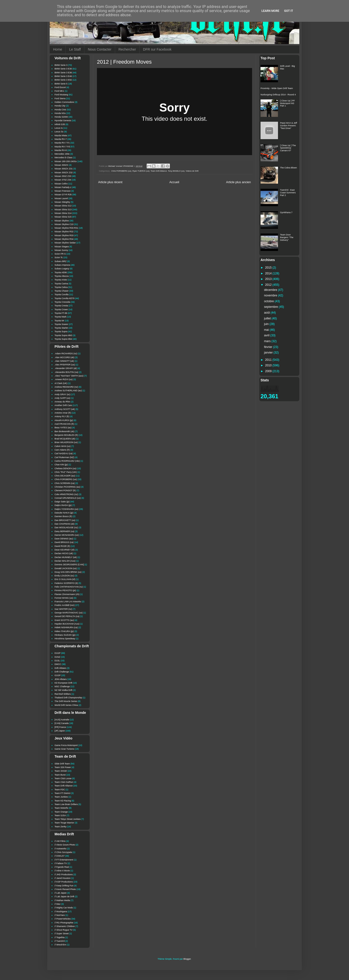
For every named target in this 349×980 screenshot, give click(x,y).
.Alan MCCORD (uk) (64, 357)
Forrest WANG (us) (64, 598)
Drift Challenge (62, 672)
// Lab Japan (61, 893)
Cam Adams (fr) (62, 450)
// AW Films (60, 841)
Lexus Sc (59, 131)
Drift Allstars (60, 668)
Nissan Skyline (62, 220)
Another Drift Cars (63, 405)
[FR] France (60, 727)
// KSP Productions (64, 882)
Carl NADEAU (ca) (64, 453)
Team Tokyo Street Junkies (67, 819)
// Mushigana (61, 911)
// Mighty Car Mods (64, 907)
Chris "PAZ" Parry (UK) (66, 472)
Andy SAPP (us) (62, 398)
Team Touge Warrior (64, 823)
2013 (268, 279)
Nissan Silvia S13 (63, 209)
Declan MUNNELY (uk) (66, 557)
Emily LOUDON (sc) (64, 575)
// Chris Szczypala (63, 852)
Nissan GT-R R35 (63, 194)
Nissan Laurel (61, 198)
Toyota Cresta (61, 305)
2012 (268, 284)
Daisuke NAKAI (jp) (64, 513)
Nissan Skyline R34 (64, 239)
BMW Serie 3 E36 (63, 72)
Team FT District (62, 793)
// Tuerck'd (59, 941)
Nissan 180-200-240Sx (66, 161)
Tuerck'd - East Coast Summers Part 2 (288, 192)
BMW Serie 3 (61, 65)
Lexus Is (59, 128)
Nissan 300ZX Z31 (64, 168)
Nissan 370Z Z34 (63, 180)
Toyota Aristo (61, 280)
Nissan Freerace (63, 191)
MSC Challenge (62, 686)
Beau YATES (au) (63, 427)
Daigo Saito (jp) (62, 501)
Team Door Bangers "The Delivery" (286, 237)
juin (267, 324)
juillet (268, 318)
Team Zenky (60, 826)
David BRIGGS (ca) (64, 542)
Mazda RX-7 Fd (62, 146)
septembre (271, 307)
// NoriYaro (60, 915)
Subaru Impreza (62, 265)
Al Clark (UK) (61, 383)
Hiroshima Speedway (65, 638)
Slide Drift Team (62, 763)
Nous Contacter (99, 49)
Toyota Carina (61, 283)
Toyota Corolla (62, 294)
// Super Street (62, 933)
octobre (269, 301)
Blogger (187, 959)
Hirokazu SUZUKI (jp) (65, 635)
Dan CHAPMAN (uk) (64, 524)
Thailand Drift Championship (68, 697)
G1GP (58, 675)
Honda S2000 (61, 117)
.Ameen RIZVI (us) (64, 379)
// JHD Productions (64, 874)
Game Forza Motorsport (66, 745)
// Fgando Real (62, 867)
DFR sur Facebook (157, 49)
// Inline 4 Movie (62, 870)
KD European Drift (63, 683)
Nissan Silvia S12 (63, 205)
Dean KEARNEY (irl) (64, 550)
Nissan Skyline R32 (64, 231)
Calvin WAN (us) (63, 446)
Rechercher (127, 49)
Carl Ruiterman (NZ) (64, 457)
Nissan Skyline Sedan (65, 242)
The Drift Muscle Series (66, 701)
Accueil (174, 182)
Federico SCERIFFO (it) (66, 583)
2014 (268, 273)
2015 (268, 267)
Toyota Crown (61, 309)
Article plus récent (110, 182)
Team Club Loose (63, 778)
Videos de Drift (192, 171)
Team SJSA (60, 815)
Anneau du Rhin (62, 401)
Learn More (270, 11)
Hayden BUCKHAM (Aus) (67, 624)
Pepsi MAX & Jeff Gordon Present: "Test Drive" (288, 125)
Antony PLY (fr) (62, 416)
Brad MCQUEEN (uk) (65, 438)
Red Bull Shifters (63, 694)
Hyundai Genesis (63, 120)
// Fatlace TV (61, 863)
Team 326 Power (63, 767)
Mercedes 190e (62, 154)
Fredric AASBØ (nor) (65, 605)
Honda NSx (60, 113)
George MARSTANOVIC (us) (69, 612)
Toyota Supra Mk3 (63, 335)
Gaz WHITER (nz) (63, 609)
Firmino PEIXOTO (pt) (65, 590)
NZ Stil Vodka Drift (63, 690)
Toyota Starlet (61, 328)
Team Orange (61, 812)
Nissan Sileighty (62, 202)
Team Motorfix (61, 808)
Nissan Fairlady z (63, 187)
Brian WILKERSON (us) (66, 442)
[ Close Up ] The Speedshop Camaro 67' (288, 148)
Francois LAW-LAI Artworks (68, 601)
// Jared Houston (63, 878)
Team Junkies (61, 797)
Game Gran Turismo (64, 749)
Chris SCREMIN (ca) (65, 483)
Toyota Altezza (62, 276)
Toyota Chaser (62, 291)
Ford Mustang (61, 94)
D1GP (58, 653)
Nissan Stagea (62, 246)
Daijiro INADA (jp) (63, 505)
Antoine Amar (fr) (63, 413)
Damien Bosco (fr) (63, 516)
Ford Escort (60, 87)
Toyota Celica (61, 287)
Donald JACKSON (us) (66, 568)
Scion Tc (59, 257)
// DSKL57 (59, 856)
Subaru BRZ (61, 261)
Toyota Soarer (61, 324)
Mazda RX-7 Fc (62, 143)
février (268, 347)
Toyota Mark (60, 317)
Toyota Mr (59, 320)
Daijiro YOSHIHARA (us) (66, 509)
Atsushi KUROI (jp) (64, 420)
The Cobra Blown (288, 167)
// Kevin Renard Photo (65, 889)
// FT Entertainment (64, 860)
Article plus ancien (238, 182)
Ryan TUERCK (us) (141, 171)
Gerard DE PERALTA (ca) (67, 616)
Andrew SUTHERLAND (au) (68, 390)
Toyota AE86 (61, 272)
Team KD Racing (63, 800)
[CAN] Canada (62, 723)
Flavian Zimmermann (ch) (67, 594)
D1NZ (57, 657)
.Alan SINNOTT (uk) (64, 361)
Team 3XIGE (61, 771)
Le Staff (75, 49)
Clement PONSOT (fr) (65, 490)
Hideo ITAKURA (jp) (64, 631)
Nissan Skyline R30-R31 (66, 228)
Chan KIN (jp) (61, 464)
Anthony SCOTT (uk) (65, 409)
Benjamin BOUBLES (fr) (66, 435)
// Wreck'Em (60, 944)
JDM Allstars (61, 679)
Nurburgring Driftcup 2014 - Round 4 (278, 94)
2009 (268, 371)
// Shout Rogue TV (63, 930)
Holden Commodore (64, 102)
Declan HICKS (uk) (64, 553)
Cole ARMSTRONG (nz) (66, 494)
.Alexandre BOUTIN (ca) (66, 372)
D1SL (57, 660)
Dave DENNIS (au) (64, 538)
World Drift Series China (66, 705)
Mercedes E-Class (63, 157)
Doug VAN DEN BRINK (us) (68, 572)
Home (57, 49)
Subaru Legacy (62, 268)
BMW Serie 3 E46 (63, 76)
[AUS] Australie (62, 719)
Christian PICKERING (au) (67, 487)
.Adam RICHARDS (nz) (66, 353)
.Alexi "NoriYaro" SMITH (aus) (69, 376)
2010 (268, 365)
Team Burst (60, 775)
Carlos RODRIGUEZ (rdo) (67, 461)
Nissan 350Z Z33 (63, 176)
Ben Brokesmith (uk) (64, 431)
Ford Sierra (60, 98)
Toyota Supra (61, 331)
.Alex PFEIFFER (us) (65, 364)
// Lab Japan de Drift (64, 896)
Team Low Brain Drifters (66, 804)
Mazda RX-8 (61, 150)
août (267, 312)
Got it (288, 11)
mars (267, 341)
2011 (268, 360)
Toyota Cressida (62, 302)
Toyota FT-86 (61, 313)
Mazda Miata (61, 135)
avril (267, 335)
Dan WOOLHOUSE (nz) (66, 527)
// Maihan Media (62, 900)
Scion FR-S (60, 254)
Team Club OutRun (64, 782)
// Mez (58, 904)
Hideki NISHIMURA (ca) (66, 627)
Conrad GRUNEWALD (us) (68, 498)
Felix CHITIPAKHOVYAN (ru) (69, 587)
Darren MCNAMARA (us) (67, 535)
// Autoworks (60, 848)
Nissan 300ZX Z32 (64, 172)
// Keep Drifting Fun (64, 885)
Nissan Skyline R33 (64, 235)
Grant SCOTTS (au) (64, 620)
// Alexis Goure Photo (65, 845)
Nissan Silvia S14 (63, 213)
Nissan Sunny (61, 250)
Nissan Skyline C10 (64, 224)
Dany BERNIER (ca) (64, 531)
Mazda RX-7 (61, 139)
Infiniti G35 (60, 124)
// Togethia (59, 937)
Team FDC (60, 789)
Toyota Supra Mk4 (63, 339)
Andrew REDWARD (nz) (66, 387)
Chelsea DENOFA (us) (65, 468)
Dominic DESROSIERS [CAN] (69, 564)
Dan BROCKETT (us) (65, 520)
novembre (271, 295)
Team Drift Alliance (159, 171)
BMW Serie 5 (61, 84)
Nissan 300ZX (61, 165)
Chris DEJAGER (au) (65, 476)
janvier (269, 352)
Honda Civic (60, 109)
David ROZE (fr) (62, 546)
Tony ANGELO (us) (176, 171)
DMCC (58, 664)
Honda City (60, 106)
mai (267, 330)
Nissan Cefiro (61, 183)
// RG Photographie (64, 922)
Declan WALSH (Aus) (65, 561)
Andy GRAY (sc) (62, 394)
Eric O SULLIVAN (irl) (65, 579)
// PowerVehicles (63, 919)
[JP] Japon (60, 731)
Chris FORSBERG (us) (121, 171)
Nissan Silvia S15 (63, 217)
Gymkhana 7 (286, 212)
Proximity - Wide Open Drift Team (277, 88)
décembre (271, 290)
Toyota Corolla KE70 (64, 298)
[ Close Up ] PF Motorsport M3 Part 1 (287, 103)
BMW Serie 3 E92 (63, 80)
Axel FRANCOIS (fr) (64, 424)
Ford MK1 (59, 91)
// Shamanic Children (65, 926)
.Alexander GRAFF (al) (66, 368)
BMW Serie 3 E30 (63, 69)
